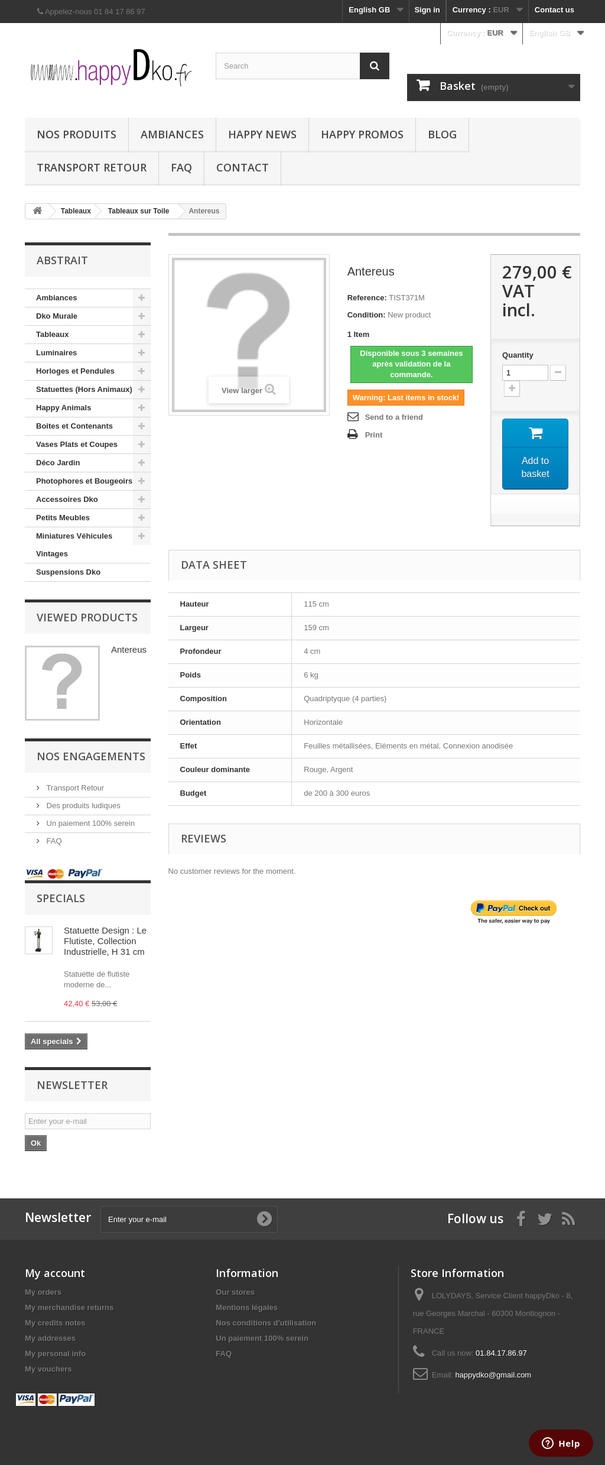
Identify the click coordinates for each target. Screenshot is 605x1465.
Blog (442, 134)
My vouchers (48, 1368)
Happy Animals (63, 407)
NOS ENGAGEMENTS (91, 756)
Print (374, 434)
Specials (61, 898)
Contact (242, 167)
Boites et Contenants (74, 426)
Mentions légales (247, 1307)
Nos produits (76, 134)
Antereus (129, 649)
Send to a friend (394, 417)
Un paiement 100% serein (89, 823)
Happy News (262, 134)
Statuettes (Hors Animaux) (84, 389)
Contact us (554, 9)
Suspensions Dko (68, 572)
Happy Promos (362, 134)
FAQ (181, 167)
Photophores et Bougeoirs (84, 481)
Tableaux (52, 334)
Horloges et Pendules (75, 371)
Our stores (235, 1292)
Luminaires (56, 352)
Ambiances (172, 134)
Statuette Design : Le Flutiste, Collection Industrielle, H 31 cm (105, 941)
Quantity (518, 355)
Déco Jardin (58, 462)
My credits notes (55, 1322)
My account (55, 1273)
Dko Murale (56, 316)
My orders (43, 1292)
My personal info (55, 1353)
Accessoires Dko (67, 499)
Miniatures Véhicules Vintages (74, 544)
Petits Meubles (63, 517)
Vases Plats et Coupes (77, 444)
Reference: (367, 297)
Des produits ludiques (82, 805)
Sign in (427, 9)
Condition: (366, 314)
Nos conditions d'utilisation (266, 1322)
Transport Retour (92, 167)
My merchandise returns (69, 1307)
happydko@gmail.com (493, 1374)
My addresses (50, 1338)
